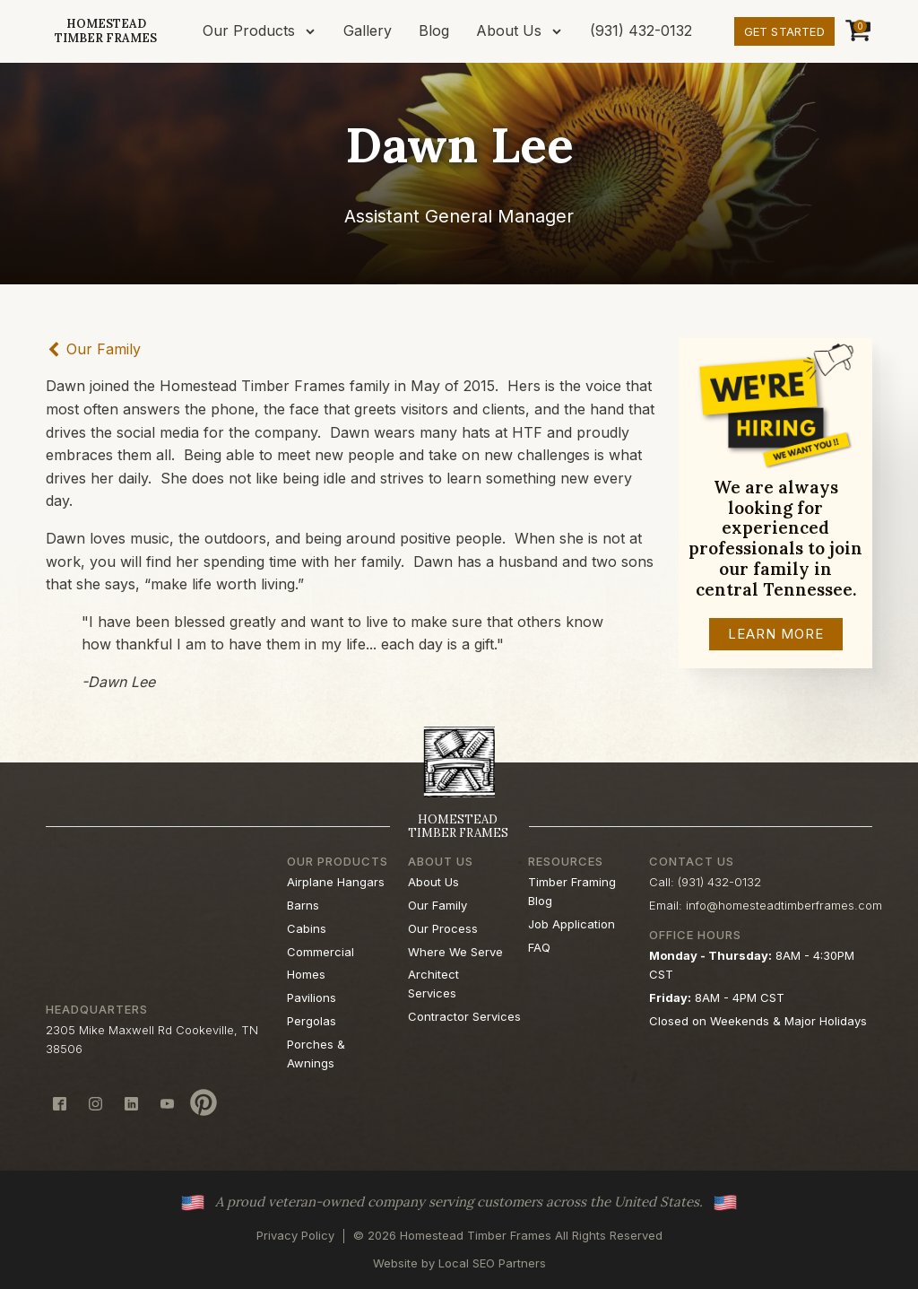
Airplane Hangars (336, 882)
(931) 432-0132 (641, 30)
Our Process (443, 928)
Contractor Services (464, 1016)
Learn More (776, 633)
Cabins (306, 928)
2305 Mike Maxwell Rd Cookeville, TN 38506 (152, 1039)
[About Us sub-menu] (560, 31)
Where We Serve (455, 952)
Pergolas (311, 1021)
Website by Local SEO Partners (459, 1263)
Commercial (320, 952)
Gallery (367, 30)
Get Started (784, 31)
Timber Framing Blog (572, 891)
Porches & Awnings (316, 1053)
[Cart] (855, 31)
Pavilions (311, 997)
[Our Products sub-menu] (314, 31)
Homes (306, 974)
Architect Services (433, 983)
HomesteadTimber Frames (106, 31)
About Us (508, 30)
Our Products (249, 30)
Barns (303, 905)
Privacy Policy (295, 1235)
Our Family (437, 905)
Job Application (571, 924)
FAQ (539, 947)
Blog (434, 30)
